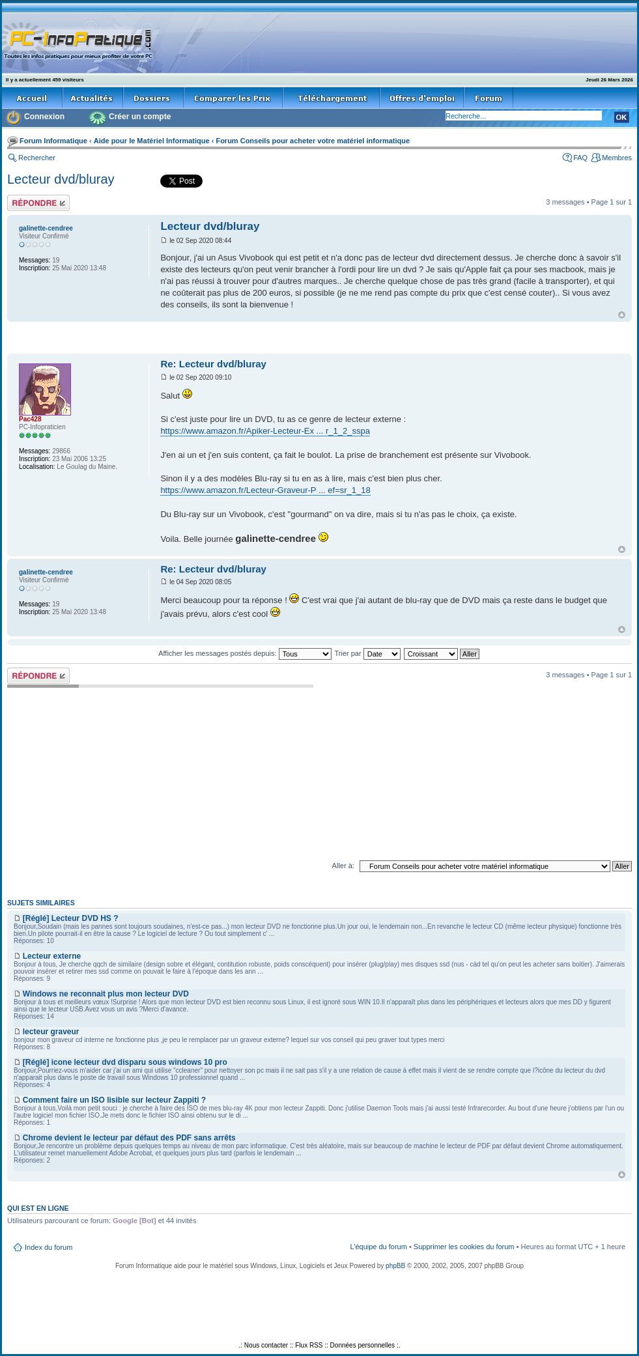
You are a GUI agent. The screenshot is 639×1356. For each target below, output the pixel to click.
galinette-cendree (46, 228)
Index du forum (48, 1247)
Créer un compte (140, 116)
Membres (617, 158)
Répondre (38, 203)
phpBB (395, 1265)
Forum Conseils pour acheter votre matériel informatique (313, 141)
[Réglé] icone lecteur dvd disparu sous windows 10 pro (125, 1062)
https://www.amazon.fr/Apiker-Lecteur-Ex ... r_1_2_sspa (265, 431)
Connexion (44, 116)
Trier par (367, 653)
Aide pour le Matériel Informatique (152, 141)
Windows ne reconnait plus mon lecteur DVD (106, 993)
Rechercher (36, 158)
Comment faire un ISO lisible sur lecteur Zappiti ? (114, 1100)
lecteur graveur (51, 1031)
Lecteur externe (52, 956)
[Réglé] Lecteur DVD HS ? (71, 918)
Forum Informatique (53, 141)
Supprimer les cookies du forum (464, 1246)
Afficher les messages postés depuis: (244, 653)
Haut (621, 314)
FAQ (580, 158)
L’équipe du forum (378, 1246)
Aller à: (343, 865)
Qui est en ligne (38, 1208)
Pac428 (30, 419)
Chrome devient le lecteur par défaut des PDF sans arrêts (129, 1137)
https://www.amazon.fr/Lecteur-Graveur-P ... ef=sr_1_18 (265, 490)
